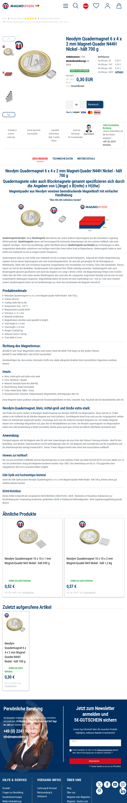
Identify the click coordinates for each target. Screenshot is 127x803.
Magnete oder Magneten (78, 797)
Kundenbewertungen (12, 797)
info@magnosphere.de (15, 736)
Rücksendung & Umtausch (44, 794)
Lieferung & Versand (47, 788)
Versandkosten (78, 86)
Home (4, 18)
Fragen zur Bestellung (12, 792)
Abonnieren (104, 761)
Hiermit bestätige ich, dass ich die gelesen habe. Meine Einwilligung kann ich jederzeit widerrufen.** (95, 751)
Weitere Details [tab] (86, 158)
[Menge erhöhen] (83, 104)
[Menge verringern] (69, 104)
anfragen (119, 72)
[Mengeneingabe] (76, 104)
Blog (69, 788)
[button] (8, 114)
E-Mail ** (75, 741)
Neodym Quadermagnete (50, 18)
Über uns (71, 792)
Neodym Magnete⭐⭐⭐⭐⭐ (23, 18)
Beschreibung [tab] (40, 158)
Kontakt (6, 788)
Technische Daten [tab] (62, 158)
